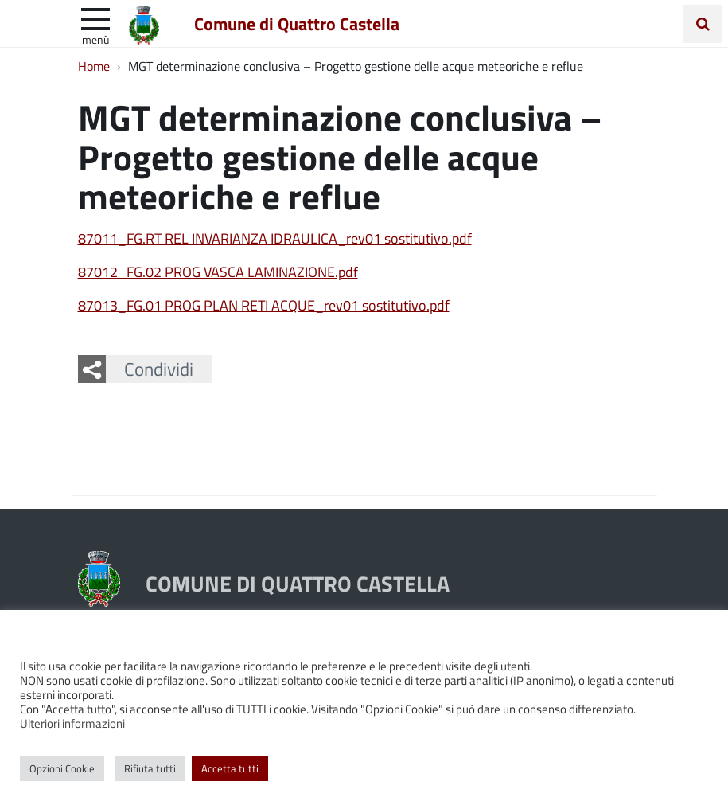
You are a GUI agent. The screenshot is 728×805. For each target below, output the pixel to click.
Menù (95, 39)
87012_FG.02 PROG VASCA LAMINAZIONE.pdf (218, 271)
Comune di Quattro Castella (296, 23)
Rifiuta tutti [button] (150, 768)
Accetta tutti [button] (230, 768)
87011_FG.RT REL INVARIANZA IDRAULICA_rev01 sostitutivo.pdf (275, 238)
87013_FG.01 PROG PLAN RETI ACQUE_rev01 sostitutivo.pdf (264, 305)
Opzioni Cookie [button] (62, 768)
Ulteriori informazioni (72, 723)
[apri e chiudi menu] (95, 17)
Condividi (158, 368)
